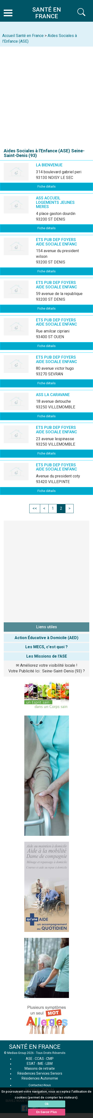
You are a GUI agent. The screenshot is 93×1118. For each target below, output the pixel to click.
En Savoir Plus (46, 1112)
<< (34, 508)
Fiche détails (46, 186)
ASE (29, 1059)
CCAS (39, 1059)
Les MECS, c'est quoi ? (46, 647)
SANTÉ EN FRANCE (35, 1046)
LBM (49, 1064)
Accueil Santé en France (23, 35)
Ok (47, 1104)
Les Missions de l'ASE (46, 656)
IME (40, 1064)
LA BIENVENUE (49, 165)
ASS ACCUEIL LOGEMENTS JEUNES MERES (55, 202)
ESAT (31, 1064)
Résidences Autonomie (40, 1078)
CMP (50, 1059)
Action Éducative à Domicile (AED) (46, 637)
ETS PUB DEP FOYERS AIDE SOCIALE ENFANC (56, 241)
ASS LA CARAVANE (53, 394)
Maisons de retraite (40, 1068)
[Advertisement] (46, 95)
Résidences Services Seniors (39, 1073)
